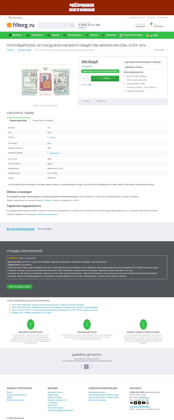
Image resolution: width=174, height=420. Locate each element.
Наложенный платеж (87, 332)
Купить (106, 78)
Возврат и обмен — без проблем (141, 87)
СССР (52, 138)
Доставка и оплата (137, 17)
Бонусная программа (97, 400)
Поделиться (100, 101)
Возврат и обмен (54, 397)
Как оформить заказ (97, 392)
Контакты (151, 17)
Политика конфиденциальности (61, 410)
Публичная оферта (55, 408)
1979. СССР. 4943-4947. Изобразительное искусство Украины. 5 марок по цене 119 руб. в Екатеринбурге (55, 307)
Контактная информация (140, 406)
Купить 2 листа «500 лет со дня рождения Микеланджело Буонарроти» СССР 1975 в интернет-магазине (54, 310)
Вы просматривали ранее (21, 229)
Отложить (86, 101)
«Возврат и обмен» (43, 200)
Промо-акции (53, 395)
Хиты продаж (44, 229)
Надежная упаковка (135, 91)
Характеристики (18, 120)
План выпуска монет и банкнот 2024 (103, 397)
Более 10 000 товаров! (137, 76)
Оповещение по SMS (136, 84)
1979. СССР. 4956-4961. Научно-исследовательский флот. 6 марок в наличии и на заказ (48, 305)
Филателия (54, 153)
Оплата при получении (137, 80)
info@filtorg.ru (144, 397)
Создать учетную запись (17, 395)
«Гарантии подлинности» (47, 214)
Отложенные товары (15, 400)
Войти (9, 392)
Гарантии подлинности (57, 400)
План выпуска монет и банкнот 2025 (103, 395)
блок (49, 143)
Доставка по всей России (31, 332)
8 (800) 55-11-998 (89, 24)
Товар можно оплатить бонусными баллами (100, 71)
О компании (162, 17)
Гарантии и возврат (43, 120)
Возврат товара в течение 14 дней (143, 332)
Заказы (10, 397)
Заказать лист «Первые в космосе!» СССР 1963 (31, 313)
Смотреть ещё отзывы (19, 287)
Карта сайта (53, 405)
